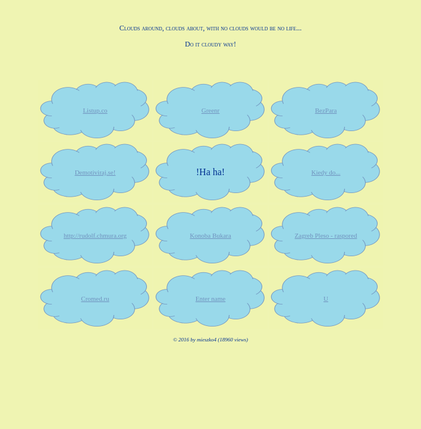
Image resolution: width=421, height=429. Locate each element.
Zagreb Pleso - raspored (326, 235)
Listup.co (95, 110)
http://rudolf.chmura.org (95, 235)
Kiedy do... (326, 172)
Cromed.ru (95, 298)
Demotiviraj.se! (95, 172)
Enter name (210, 298)
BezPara (326, 110)
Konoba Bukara (210, 235)
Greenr (211, 110)
